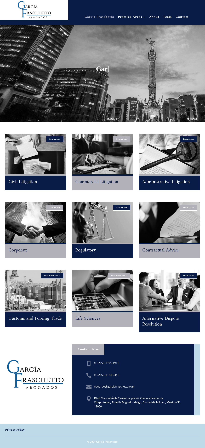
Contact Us (86, 349)
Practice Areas (130, 18)
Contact (182, 18)
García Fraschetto (99, 18)
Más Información (52, 275)
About (154, 18)
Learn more (54, 139)
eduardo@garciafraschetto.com (114, 386)
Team (167, 18)
